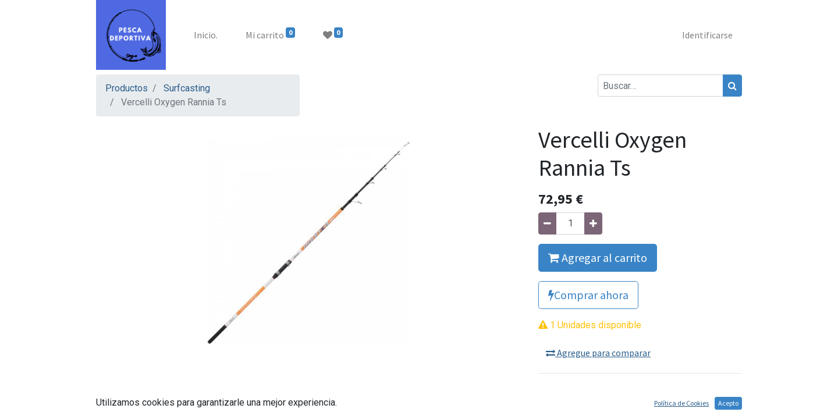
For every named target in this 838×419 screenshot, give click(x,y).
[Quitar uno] (547, 223)
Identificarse (707, 35)
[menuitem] (205, 35)
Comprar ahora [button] (588, 294)
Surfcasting (187, 88)
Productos (126, 88)
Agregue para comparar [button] (598, 352)
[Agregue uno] (593, 223)
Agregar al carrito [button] (597, 257)
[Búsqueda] (732, 85)
